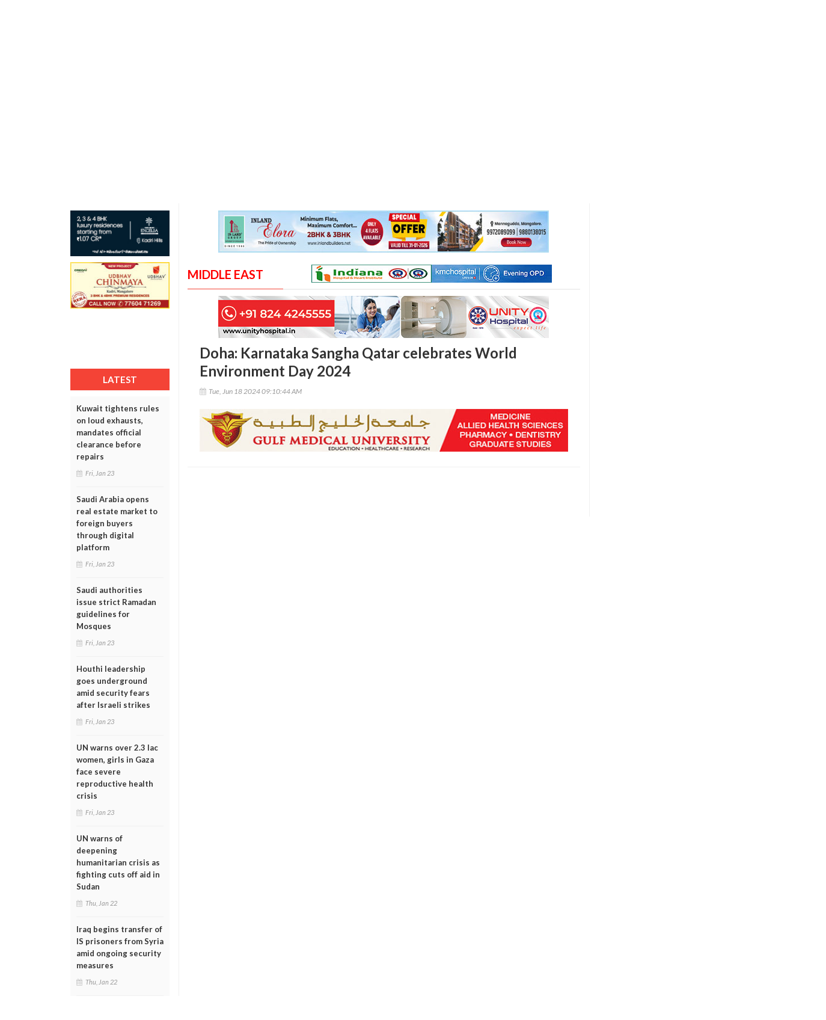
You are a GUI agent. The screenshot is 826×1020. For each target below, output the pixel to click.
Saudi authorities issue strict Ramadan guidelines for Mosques (116, 608)
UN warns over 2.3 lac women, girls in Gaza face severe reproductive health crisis (117, 771)
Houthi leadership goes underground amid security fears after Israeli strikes (113, 687)
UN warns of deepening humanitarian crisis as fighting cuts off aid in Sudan (118, 862)
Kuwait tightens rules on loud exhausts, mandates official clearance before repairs (117, 432)
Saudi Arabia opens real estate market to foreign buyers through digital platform (117, 523)
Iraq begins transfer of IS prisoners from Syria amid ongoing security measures (120, 947)
